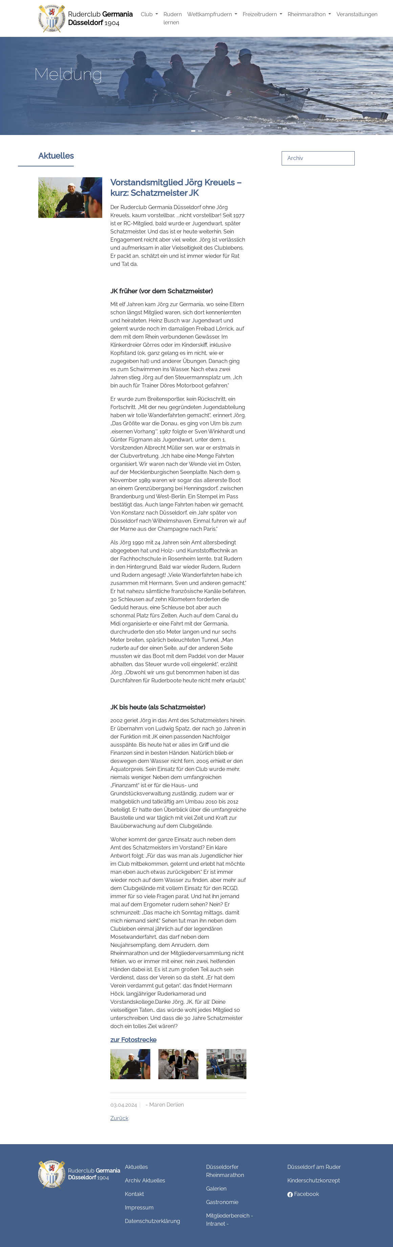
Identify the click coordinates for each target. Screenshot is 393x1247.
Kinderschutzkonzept (313, 1180)
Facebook (303, 1194)
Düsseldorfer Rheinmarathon (225, 1171)
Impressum (139, 1207)
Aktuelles (136, 1167)
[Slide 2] (200, 131)
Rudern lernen (172, 18)
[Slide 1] (193, 131)
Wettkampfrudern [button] (210, 14)
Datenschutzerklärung (152, 1221)
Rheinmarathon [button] (307, 14)
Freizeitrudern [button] (260, 14)
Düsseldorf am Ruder (314, 1167)
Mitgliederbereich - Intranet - (229, 1219)
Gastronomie (222, 1202)
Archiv (295, 158)
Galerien (216, 1188)
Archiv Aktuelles (145, 1180)
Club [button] (147, 14)
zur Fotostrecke (133, 1039)
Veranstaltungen (356, 14)
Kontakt (134, 1194)
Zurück (119, 1118)
